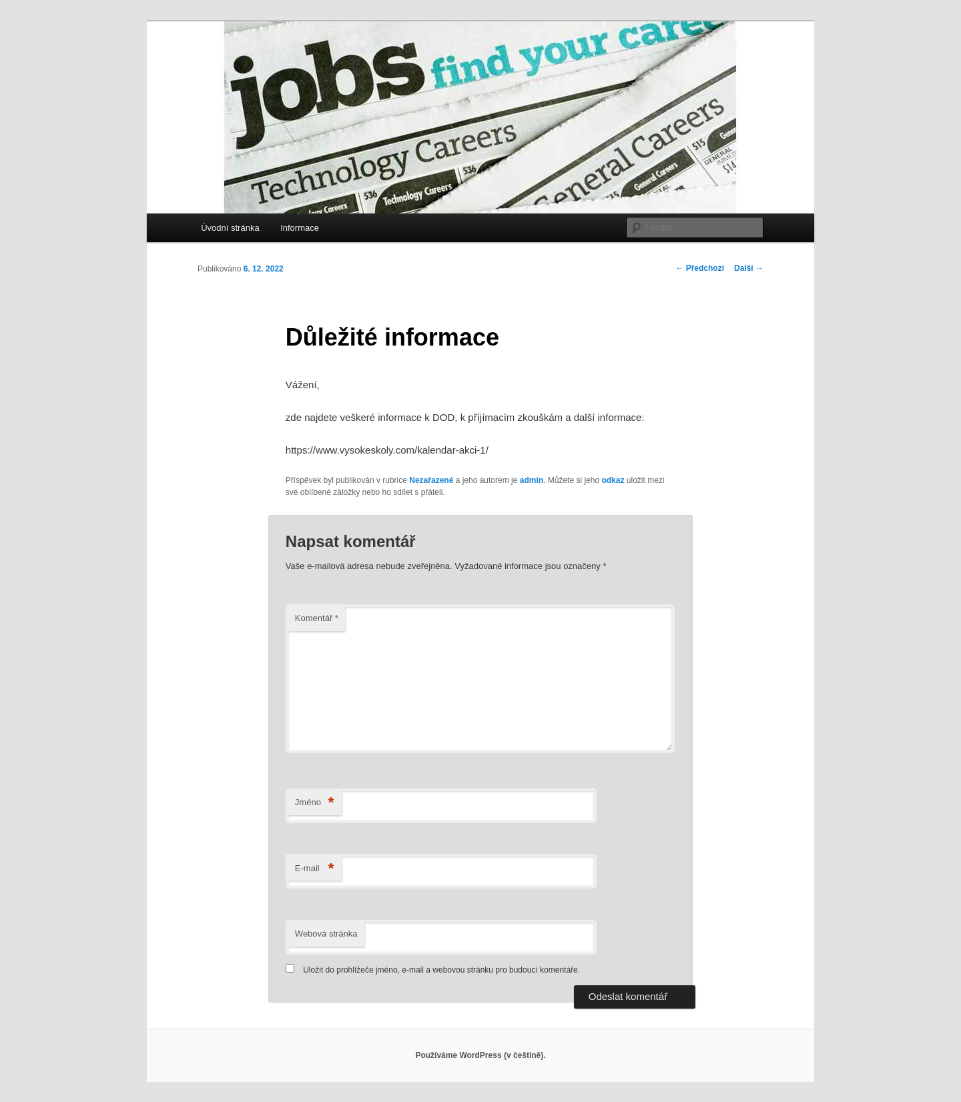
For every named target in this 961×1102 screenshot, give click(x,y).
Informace (299, 228)
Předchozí (699, 268)
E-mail (314, 869)
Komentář (316, 618)
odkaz (612, 480)
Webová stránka (326, 934)
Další (748, 268)
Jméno (314, 802)
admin (531, 480)
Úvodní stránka (230, 228)
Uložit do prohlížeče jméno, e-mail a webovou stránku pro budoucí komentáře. (441, 970)
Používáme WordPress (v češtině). (480, 1055)
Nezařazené (431, 480)
